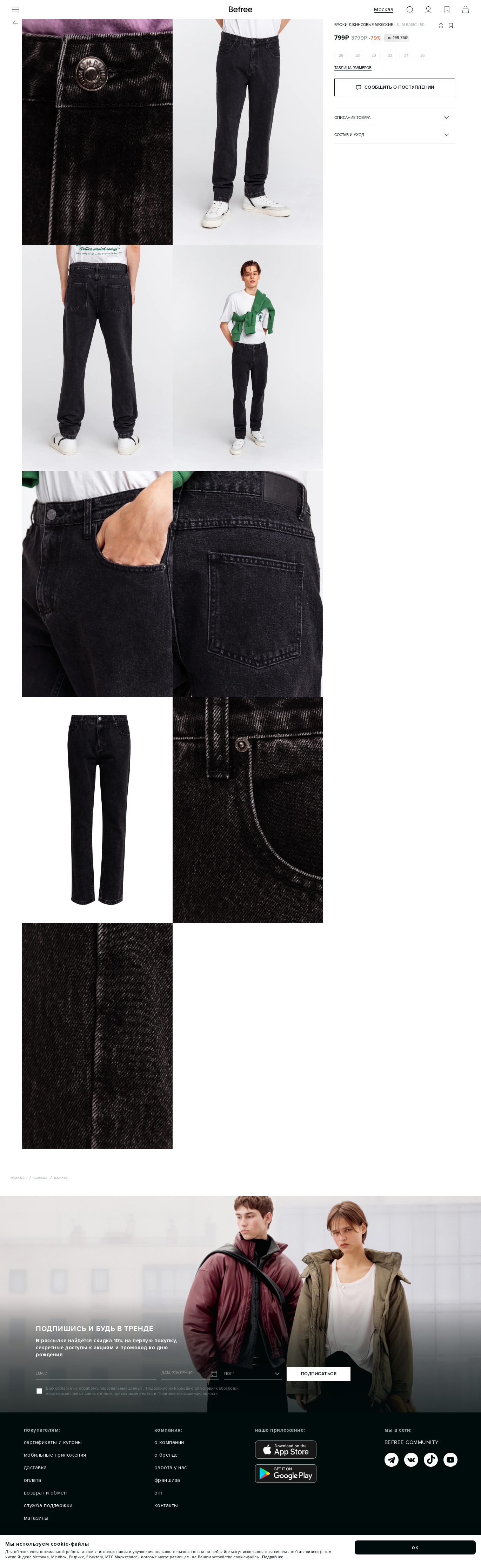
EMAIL (41, 1373)
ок (415, 1547)
